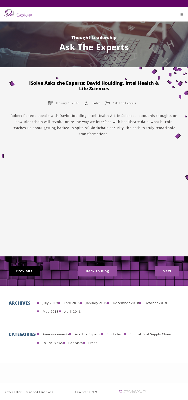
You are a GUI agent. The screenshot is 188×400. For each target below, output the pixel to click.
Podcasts (75, 343)
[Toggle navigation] (181, 15)
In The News (53, 343)
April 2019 (72, 303)
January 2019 (96, 303)
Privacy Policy (13, 392)
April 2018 (72, 311)
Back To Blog (97, 271)
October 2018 (156, 303)
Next (167, 271)
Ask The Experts (124, 103)
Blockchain (115, 334)
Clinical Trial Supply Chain (150, 334)
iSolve (96, 103)
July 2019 (50, 303)
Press (92, 343)
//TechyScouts (135, 392)
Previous (24, 271)
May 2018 (51, 311)
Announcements (56, 334)
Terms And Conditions (38, 392)
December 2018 (126, 303)
